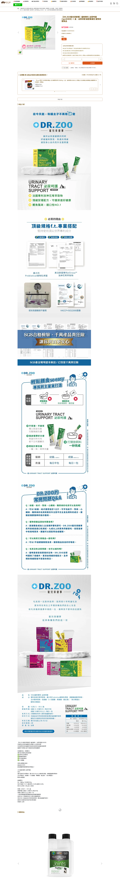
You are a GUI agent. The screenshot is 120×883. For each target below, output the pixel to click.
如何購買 (26, 861)
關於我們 (20, 855)
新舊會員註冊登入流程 (62, 855)
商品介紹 (60, 99)
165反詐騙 (20, 861)
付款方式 (33, 861)
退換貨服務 (45, 861)
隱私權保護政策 (53, 861)
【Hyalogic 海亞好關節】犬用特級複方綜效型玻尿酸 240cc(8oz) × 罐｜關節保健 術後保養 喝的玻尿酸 (29, 839)
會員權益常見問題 (36, 855)
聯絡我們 (53, 855)
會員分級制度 (27, 855)
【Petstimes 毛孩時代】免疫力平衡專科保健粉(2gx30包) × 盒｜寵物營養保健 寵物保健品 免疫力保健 (49, 839)
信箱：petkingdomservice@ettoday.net (28, 868)
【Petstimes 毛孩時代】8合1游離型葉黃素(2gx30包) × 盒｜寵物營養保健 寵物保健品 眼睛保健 (70, 839)
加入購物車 (71, 63)
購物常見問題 (45, 855)
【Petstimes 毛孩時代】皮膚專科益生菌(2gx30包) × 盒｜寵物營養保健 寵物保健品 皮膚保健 (91, 839)
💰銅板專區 (90, 1)
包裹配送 (39, 861)
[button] (57, 32)
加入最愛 (65, 67)
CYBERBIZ (48, 879)
